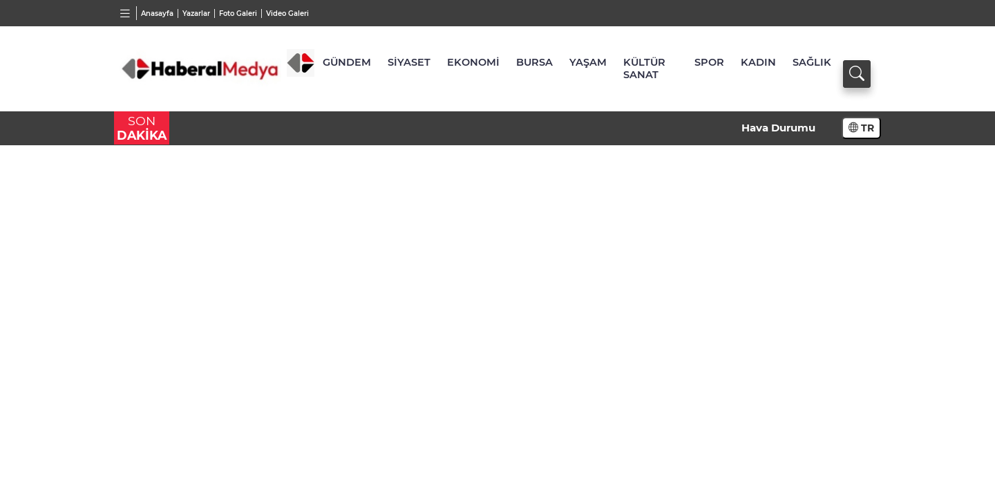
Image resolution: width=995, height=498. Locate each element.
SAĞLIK (812, 62)
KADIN (758, 62)
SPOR (709, 62)
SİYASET (409, 62)
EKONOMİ (473, 62)
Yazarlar (196, 13)
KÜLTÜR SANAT (644, 68)
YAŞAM (588, 62)
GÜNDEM (347, 62)
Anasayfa (157, 13)
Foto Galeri (238, 13)
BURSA (534, 62)
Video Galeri (287, 13)
